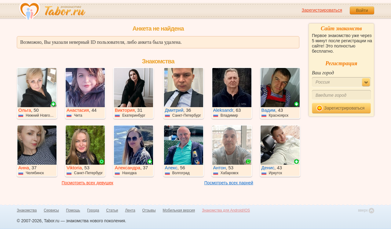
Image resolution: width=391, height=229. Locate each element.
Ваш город (323, 72)
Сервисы (51, 210)
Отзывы (149, 210)
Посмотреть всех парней (228, 182)
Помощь (73, 210)
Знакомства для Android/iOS (226, 210)
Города (93, 210)
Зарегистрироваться (322, 10)
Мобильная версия (179, 210)
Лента (130, 210)
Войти (362, 10)
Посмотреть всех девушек (87, 182)
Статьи (112, 210)
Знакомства (27, 210)
